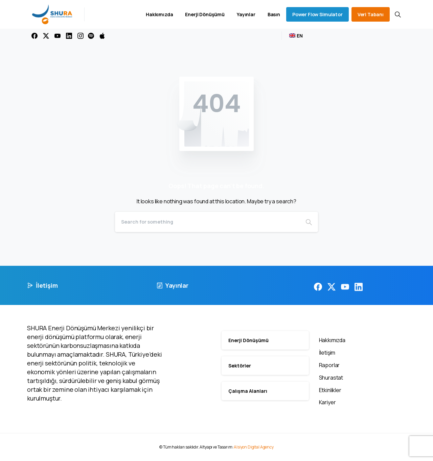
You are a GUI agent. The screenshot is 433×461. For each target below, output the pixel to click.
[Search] (207, 222)
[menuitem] (296, 36)
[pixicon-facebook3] (318, 291)
